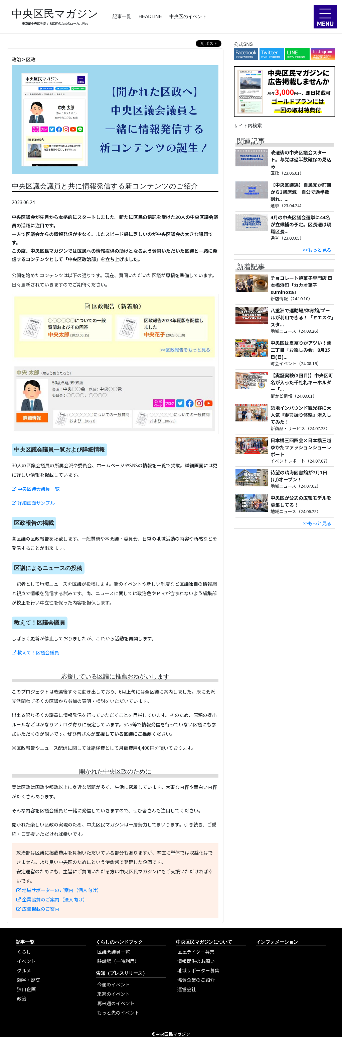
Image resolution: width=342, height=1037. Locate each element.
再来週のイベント (116, 1003)
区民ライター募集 (195, 951)
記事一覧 (122, 16)
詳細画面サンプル (33, 502)
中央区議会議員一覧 (35, 488)
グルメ (24, 970)
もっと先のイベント (118, 1012)
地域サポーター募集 (198, 970)
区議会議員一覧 (113, 951)
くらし (24, 951)
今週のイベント (113, 984)
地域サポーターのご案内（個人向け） (59, 890)
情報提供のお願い (196, 961)
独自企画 (26, 989)
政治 (16, 59)
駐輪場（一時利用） (118, 961)
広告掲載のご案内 (37, 908)
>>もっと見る (317, 249)
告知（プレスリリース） (121, 973)
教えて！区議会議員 (35, 652)
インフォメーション (277, 942)
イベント (26, 961)
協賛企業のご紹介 (196, 979)
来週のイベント (113, 993)
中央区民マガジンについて (204, 942)
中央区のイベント (188, 16)
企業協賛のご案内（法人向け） (52, 899)
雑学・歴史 (28, 979)
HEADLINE (150, 16)
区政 (30, 59)
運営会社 (186, 989)
